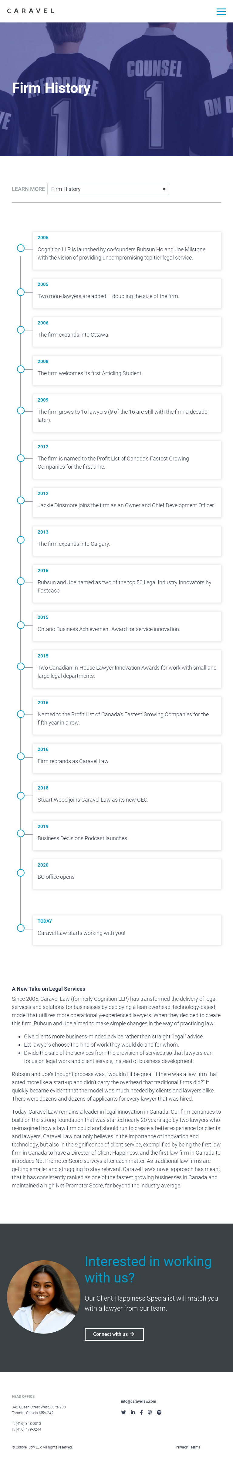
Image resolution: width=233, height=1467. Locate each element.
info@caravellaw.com (138, 1401)
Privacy (182, 1447)
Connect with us (114, 1334)
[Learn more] (108, 189)
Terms (195, 1447)
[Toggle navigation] (219, 13)
